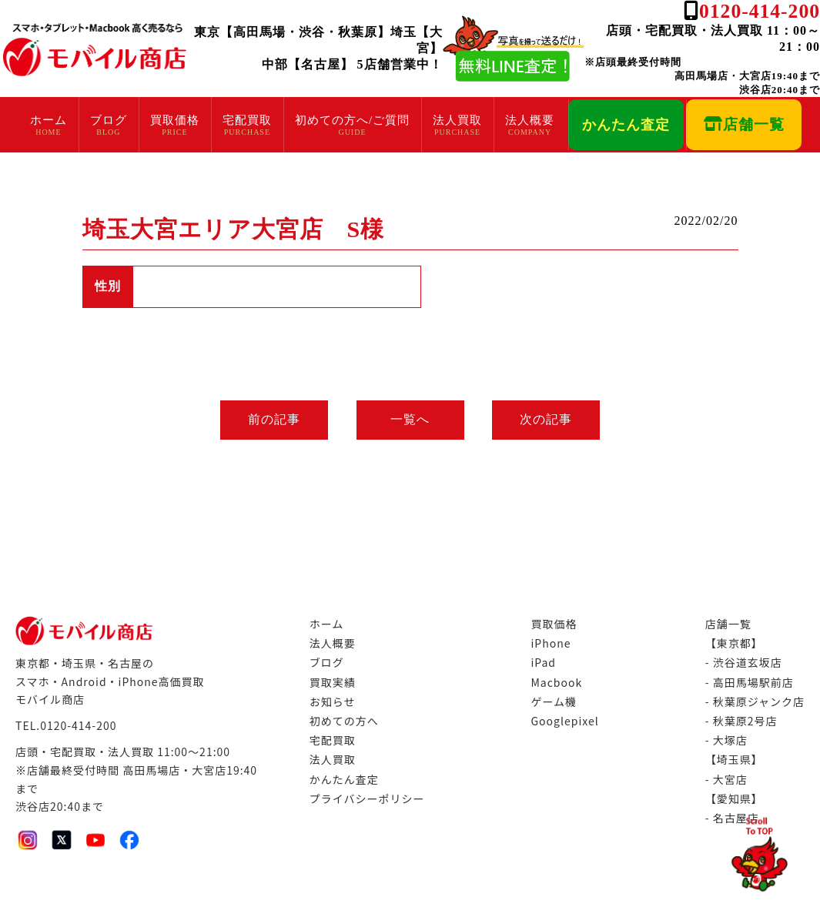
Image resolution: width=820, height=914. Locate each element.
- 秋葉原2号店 (741, 720)
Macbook (556, 682)
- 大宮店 (726, 779)
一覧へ (410, 419)
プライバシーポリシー (367, 798)
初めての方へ (344, 720)
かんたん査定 (626, 124)
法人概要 (529, 120)
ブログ (108, 120)
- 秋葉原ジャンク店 (755, 701)
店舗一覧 (744, 124)
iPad (543, 662)
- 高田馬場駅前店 (749, 682)
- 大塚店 (726, 740)
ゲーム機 (553, 701)
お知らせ (333, 701)
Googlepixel (564, 720)
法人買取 (457, 120)
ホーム (48, 120)
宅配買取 (247, 120)
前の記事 (272, 419)
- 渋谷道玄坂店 (743, 662)
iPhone (550, 643)
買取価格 (174, 120)
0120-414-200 (759, 11)
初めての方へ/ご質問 (352, 120)
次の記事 (549, 419)
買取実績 (333, 682)
